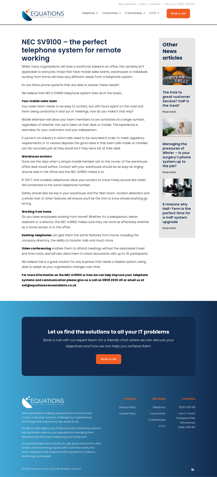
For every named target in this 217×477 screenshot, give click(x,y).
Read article (169, 111)
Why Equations (127, 4)
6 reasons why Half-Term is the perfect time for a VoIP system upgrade (177, 213)
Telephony (88, 13)
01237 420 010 (187, 407)
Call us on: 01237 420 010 (179, 4)
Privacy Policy (127, 407)
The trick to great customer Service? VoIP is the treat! (176, 99)
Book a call (178, 13)
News (143, 4)
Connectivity (110, 13)
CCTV (152, 13)
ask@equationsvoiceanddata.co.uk (49, 285)
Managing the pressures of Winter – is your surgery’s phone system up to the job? (177, 155)
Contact (155, 4)
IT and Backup (133, 13)
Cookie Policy (127, 413)
